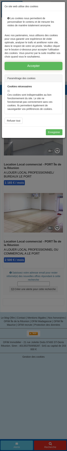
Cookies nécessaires (19, 86)
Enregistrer (54, 132)
